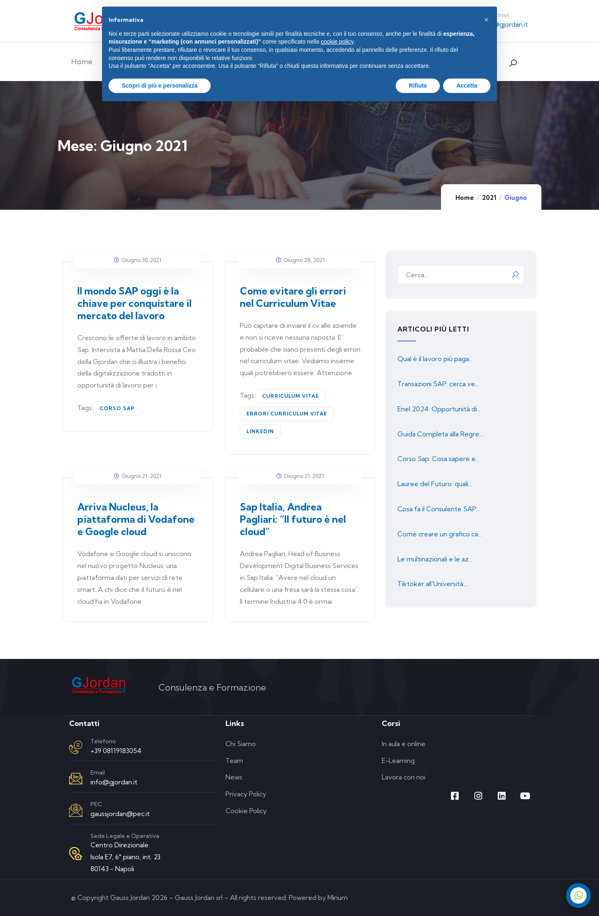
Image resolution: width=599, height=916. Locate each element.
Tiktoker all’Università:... (432, 584)
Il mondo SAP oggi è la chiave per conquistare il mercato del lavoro (134, 303)
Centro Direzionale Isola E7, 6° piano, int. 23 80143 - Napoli (125, 857)
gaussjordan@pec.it (120, 813)
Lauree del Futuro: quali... (434, 484)
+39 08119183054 (116, 751)
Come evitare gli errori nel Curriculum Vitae (293, 297)
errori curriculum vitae (286, 413)
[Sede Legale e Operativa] (75, 853)
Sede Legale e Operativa (125, 835)
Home (464, 198)
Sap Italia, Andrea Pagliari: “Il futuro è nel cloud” (293, 519)
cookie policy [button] (337, 41)
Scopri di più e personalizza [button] (159, 85)
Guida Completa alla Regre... (440, 434)
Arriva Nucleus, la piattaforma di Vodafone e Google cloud (136, 519)
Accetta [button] (466, 85)
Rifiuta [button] (418, 85)
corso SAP (117, 408)
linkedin (260, 431)
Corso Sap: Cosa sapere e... (438, 459)
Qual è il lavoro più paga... (435, 359)
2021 (489, 198)
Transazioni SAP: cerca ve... (438, 384)
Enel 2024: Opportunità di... (439, 409)
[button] (486, 19)
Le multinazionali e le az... (434, 559)
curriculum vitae (290, 396)
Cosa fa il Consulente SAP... (438, 509)
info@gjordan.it (504, 24)
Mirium (337, 897)
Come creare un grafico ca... (439, 534)
